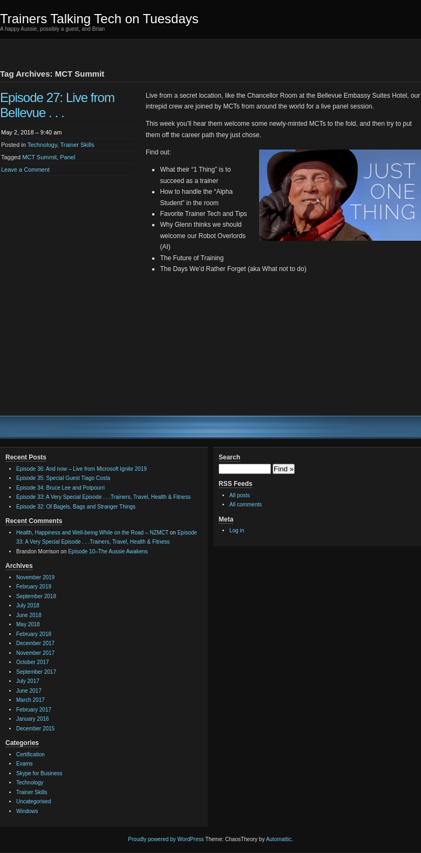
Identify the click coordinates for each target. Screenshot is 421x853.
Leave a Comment (25, 169)
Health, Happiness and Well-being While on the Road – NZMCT (92, 533)
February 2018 (33, 634)
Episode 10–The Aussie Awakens (108, 551)
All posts (239, 495)
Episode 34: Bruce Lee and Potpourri (60, 488)
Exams (24, 764)
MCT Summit (39, 157)
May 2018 (28, 624)
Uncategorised (33, 801)
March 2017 (30, 700)
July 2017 (27, 681)
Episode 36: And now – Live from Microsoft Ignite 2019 (81, 469)
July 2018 (27, 605)
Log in (236, 530)
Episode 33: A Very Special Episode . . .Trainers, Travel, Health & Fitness (103, 497)
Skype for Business (39, 773)
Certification (30, 754)
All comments (245, 504)
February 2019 (33, 587)
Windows (27, 811)
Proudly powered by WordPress (165, 839)
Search (229, 457)
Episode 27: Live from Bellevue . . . (57, 105)
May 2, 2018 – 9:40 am (31, 132)
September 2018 (36, 596)
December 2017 (35, 643)
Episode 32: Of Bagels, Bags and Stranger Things (75, 507)
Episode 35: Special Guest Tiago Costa (63, 478)
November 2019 (35, 577)
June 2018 (29, 615)
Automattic (278, 839)
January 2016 (32, 719)
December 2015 (35, 729)
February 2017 (33, 710)
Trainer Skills (77, 144)
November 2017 (35, 653)
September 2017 (36, 672)
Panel (67, 157)
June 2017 (29, 691)
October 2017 (32, 662)
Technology (42, 144)
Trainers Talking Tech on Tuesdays (99, 18)
